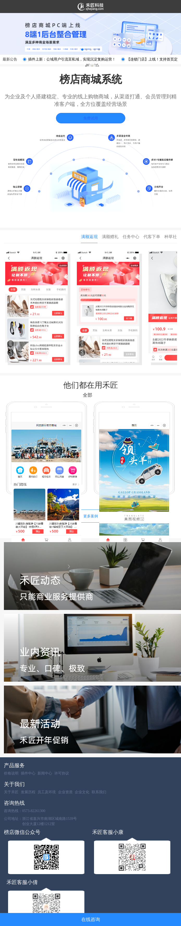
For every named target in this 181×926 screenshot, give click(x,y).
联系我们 (99, 792)
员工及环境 (47, 792)
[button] (82, 50)
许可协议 (61, 773)
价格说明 (11, 773)
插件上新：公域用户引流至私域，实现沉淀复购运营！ (72, 59)
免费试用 (90, 118)
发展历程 (28, 792)
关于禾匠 (11, 792)
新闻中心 (45, 773)
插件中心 (28, 773)
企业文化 (82, 792)
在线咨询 (90, 919)
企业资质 (65, 792)
